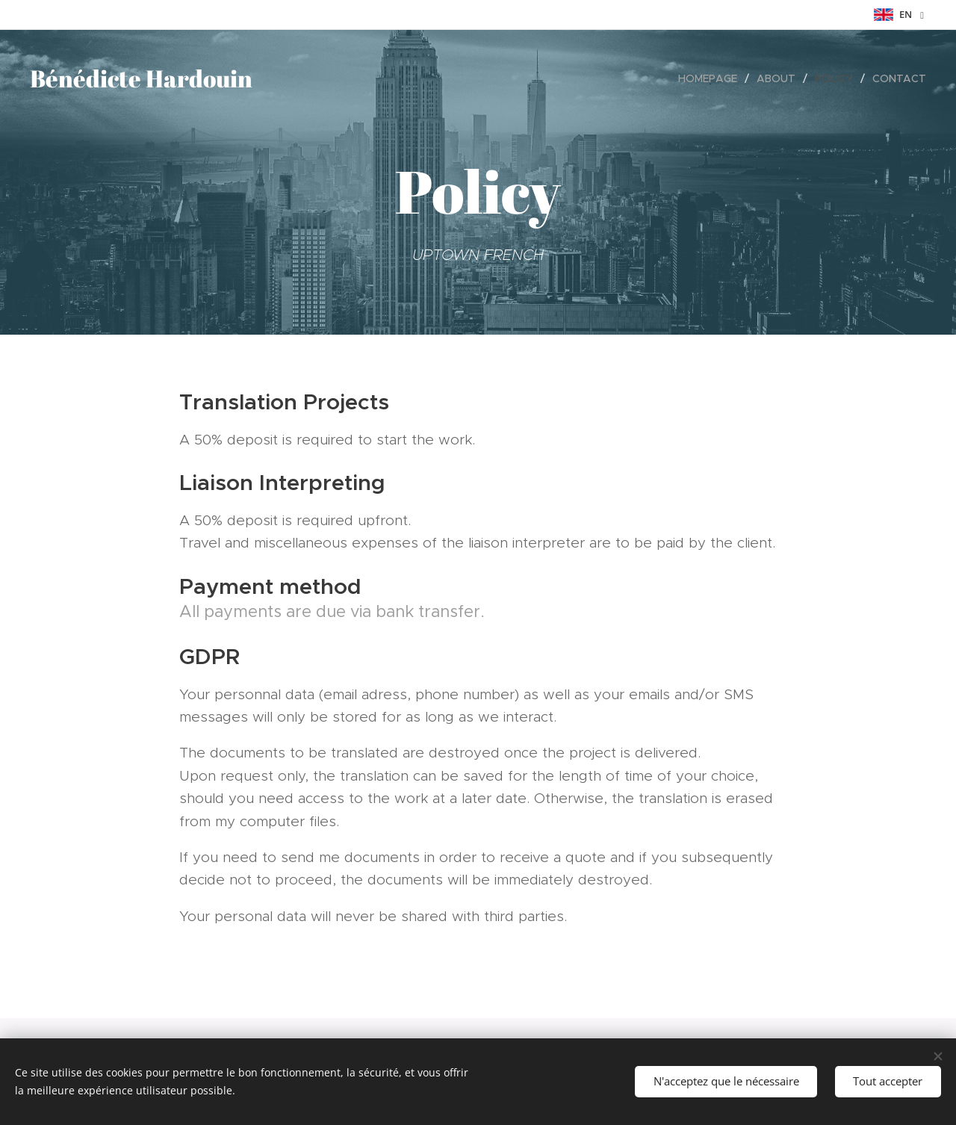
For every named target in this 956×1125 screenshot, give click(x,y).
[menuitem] (711, 78)
